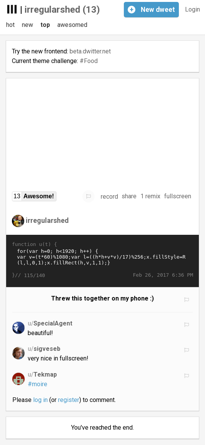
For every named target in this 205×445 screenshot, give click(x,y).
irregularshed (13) (62, 9)
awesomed (72, 24)
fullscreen (177, 196)
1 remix (150, 196)
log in (40, 399)
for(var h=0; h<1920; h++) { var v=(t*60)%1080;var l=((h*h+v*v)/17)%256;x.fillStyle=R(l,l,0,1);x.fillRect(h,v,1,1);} (102, 259)
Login (192, 9)
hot (10, 24)
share (129, 196)
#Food (89, 61)
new (27, 24)
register (68, 399)
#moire (37, 384)
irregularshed (47, 220)
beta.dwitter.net (90, 51)
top (45, 24)
